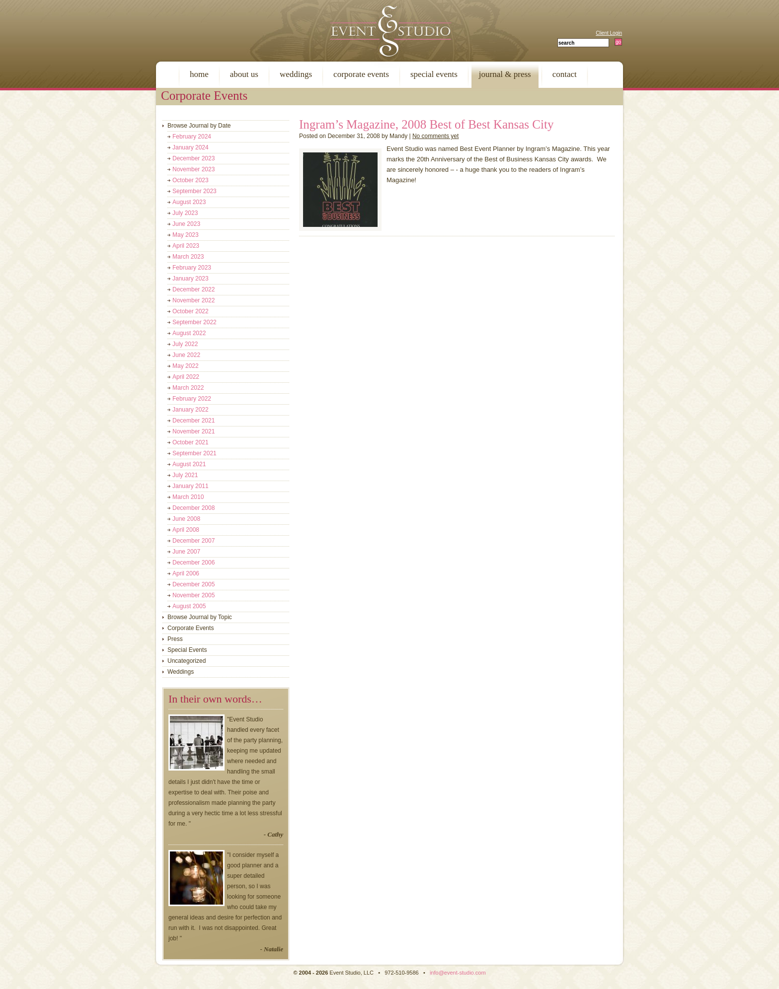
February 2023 (191, 267)
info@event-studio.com (458, 973)
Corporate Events (190, 628)
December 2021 (193, 420)
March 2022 (188, 387)
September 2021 (194, 453)
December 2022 (193, 289)
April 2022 (185, 376)
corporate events (361, 74)
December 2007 (193, 540)
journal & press (505, 74)
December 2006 (193, 562)
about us (244, 74)
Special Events (187, 649)
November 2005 (193, 595)
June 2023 (186, 223)
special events (434, 74)
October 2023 (190, 180)
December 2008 (193, 507)
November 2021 (193, 431)
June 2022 (186, 355)
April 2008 (185, 529)
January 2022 (190, 409)
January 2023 (190, 278)
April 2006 (185, 573)
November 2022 (193, 300)
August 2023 (189, 202)
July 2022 (185, 344)
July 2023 (185, 213)
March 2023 (188, 256)
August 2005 (189, 606)
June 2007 (186, 551)
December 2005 (193, 584)
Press (175, 639)
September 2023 (194, 191)
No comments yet (435, 136)
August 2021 (189, 464)
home (199, 74)
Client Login (609, 33)
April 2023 (185, 245)
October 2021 (190, 442)
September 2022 (194, 322)
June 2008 (186, 518)
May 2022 (185, 365)
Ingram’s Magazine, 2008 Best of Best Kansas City (426, 124)
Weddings (180, 671)
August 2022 (189, 333)
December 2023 (193, 158)
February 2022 (191, 398)
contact (564, 74)
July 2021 (185, 475)
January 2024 (190, 147)
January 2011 (190, 486)
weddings (296, 74)
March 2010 (188, 497)
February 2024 (191, 136)
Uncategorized (186, 660)
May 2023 (185, 234)
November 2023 (193, 169)
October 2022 (190, 311)
